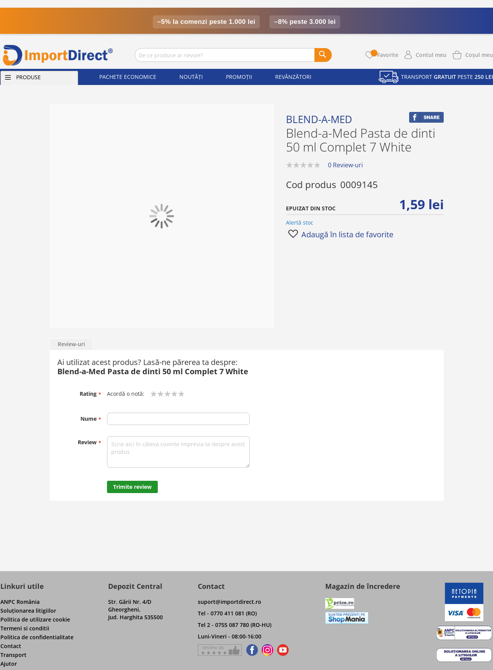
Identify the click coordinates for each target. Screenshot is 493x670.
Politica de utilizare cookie (35, 619)
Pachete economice (127, 76)
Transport (13, 654)
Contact (10, 646)
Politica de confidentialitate (37, 637)
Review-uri (71, 344)
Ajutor (8, 663)
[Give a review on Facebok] (220, 650)
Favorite (384, 54)
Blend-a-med (319, 119)
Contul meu (431, 54)
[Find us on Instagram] (267, 650)
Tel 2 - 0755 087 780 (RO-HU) (234, 624)
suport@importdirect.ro (229, 601)
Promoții (239, 76)
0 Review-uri (345, 165)
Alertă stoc (299, 222)
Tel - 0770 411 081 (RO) (227, 613)
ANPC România (20, 601)
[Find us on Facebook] (251, 650)
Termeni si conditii (24, 628)
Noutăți (191, 76)
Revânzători (293, 76)
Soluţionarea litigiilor (28, 610)
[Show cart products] (479, 54)
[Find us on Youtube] (283, 650)
